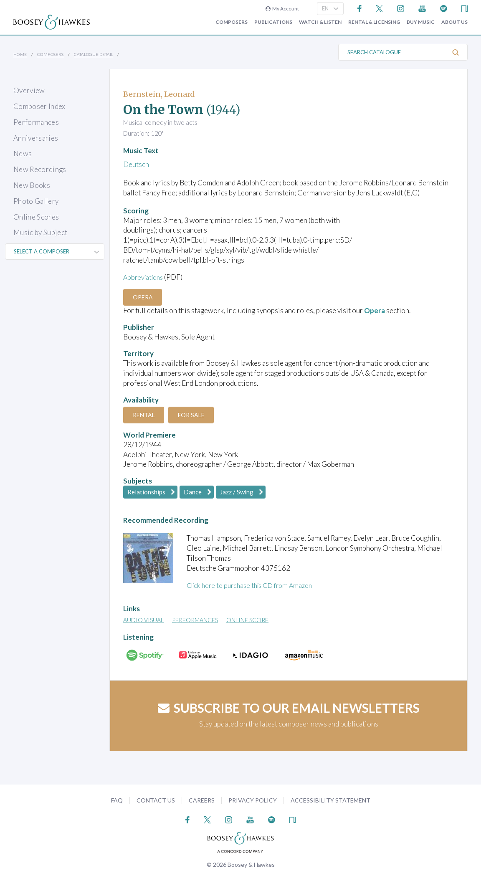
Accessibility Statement (330, 800)
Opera (144, 297)
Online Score (247, 619)
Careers (202, 800)
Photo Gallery (35, 201)
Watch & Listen (320, 22)
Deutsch (136, 164)
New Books (31, 185)
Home (20, 54)
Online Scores (36, 217)
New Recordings (39, 169)
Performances (36, 122)
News (22, 153)
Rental (145, 414)
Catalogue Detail (93, 54)
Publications (273, 22)
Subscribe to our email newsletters (289, 707)
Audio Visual (143, 619)
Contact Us (156, 800)
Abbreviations (145, 277)
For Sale (195, 414)
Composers (231, 22)
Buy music (421, 22)
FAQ (117, 800)
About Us (454, 22)
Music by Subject (40, 232)
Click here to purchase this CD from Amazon (254, 585)
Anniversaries (35, 138)
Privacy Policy (252, 800)
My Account (282, 8)
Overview (29, 90)
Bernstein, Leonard (159, 94)
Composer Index (39, 106)
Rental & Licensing (374, 22)
